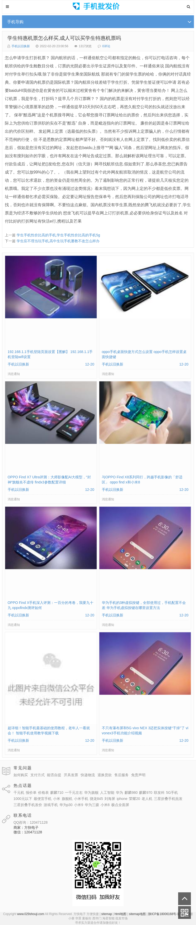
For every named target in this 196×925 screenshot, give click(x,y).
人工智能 (107, 792)
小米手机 (81, 799)
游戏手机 (51, 805)
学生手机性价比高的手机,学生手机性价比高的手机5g (58, 235)
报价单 (31, 792)
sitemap (106, 914)
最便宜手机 (43, 799)
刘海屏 (109, 799)
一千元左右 (74, 792)
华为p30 (65, 805)
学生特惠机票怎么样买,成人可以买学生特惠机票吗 (64, 38)
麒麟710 (56, 792)
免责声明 (138, 775)
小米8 (105, 805)
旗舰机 (67, 799)
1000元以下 (23, 799)
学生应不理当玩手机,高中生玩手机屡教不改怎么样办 (58, 241)
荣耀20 (134, 799)
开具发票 (71, 775)
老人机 (147, 799)
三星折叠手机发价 (28, 805)
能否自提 (54, 775)
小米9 (78, 805)
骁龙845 (96, 799)
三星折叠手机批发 (168, 799)
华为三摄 (92, 805)
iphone (122, 799)
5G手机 (172, 792)
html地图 (121, 914)
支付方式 (37, 775)
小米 (56, 799)
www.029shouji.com (30, 914)
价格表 (43, 792)
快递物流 (88, 775)
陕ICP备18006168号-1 (163, 914)
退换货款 (104, 775)
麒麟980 (131, 792)
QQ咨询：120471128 (31, 822)
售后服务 (121, 775)
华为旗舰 (91, 792)
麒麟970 (145, 792)
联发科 (159, 792)
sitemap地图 (137, 914)
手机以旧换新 (20, 46)
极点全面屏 (120, 805)
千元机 (19, 792)
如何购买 (21, 775)
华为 (119, 792)
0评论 (106, 46)
